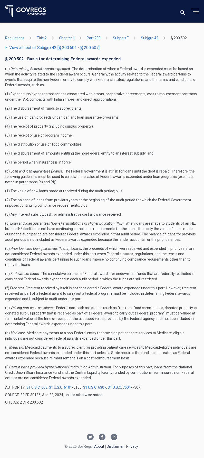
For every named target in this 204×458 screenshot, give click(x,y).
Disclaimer (115, 446)
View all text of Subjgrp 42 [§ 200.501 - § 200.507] (52, 47)
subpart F (121, 38)
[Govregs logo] (25, 11)
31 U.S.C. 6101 (60, 387)
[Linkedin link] (114, 437)
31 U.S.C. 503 (36, 387)
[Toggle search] (182, 11)
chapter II (66, 38)
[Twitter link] (90, 437)
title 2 (42, 38)
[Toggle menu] (195, 11)
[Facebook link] (102, 437)
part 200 (94, 38)
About (99, 446)
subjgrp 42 (149, 38)
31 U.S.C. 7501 (119, 387)
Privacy (132, 446)
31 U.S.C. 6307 (94, 387)
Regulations (14, 38)
